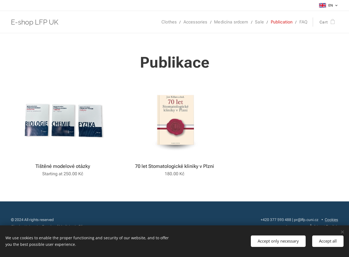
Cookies (331, 219)
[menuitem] (178, 22)
